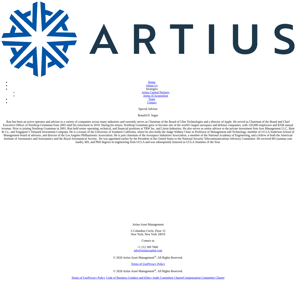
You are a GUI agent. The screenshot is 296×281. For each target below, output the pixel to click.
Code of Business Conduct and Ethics (129, 277)
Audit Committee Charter (167, 277)
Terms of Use (139, 264)
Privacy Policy (156, 264)
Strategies (152, 89)
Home (151, 82)
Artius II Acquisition (155, 95)
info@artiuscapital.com (148, 250)
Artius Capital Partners (156, 92)
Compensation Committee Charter (204, 277)
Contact (151, 102)
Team (151, 99)
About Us (152, 85)
